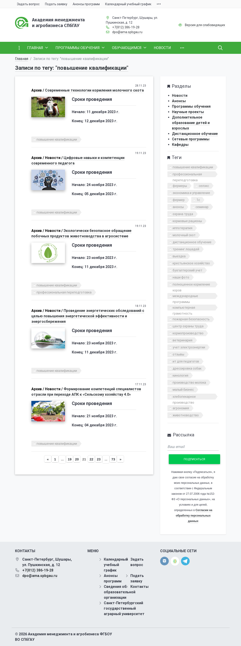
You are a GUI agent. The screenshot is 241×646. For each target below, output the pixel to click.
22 (91, 459)
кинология (180, 375)
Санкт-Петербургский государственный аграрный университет (124, 608)
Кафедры (180, 144)
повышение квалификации (57, 139)
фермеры (180, 186)
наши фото (181, 277)
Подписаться (194, 459)
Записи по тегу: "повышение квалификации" (71, 68)
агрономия (181, 408)
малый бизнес (183, 389)
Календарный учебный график (116, 564)
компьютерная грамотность (184, 308)
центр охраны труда (188, 326)
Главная (21, 59)
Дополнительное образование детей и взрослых (191, 122)
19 (70, 459)
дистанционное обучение (192, 242)
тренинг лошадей (186, 249)
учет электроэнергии (189, 347)
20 (77, 459)
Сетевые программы (190, 139)
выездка (179, 256)
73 (113, 459)
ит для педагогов (186, 361)
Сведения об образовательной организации (119, 592)
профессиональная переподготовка (64, 292)
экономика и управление (191, 193)
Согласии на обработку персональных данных (194, 516)
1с (198, 200)
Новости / (54, 158)
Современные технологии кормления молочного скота (94, 90)
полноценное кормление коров (191, 285)
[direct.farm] (175, 561)
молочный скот (184, 235)
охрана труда (183, 214)
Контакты (139, 586)
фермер (179, 200)
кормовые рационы (187, 221)
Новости (179, 95)
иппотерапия (182, 228)
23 (99, 459)
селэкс (204, 186)
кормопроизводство (188, 333)
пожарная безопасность (191, 319)
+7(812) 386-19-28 (125, 27)
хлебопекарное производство (184, 397)
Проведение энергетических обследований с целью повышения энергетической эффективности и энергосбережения (87, 316)
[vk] (164, 561)
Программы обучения (191, 106)
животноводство (186, 415)
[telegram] (185, 561)
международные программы (185, 296)
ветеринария (182, 340)
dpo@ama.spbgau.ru (127, 32)
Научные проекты (188, 112)
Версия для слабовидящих (205, 25)
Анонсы (179, 101)
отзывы (178, 354)
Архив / (37, 90)
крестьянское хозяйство (191, 263)
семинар (202, 207)
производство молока (189, 382)
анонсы (178, 207)
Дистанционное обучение (195, 134)
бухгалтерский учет (187, 270)
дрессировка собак (187, 368)
